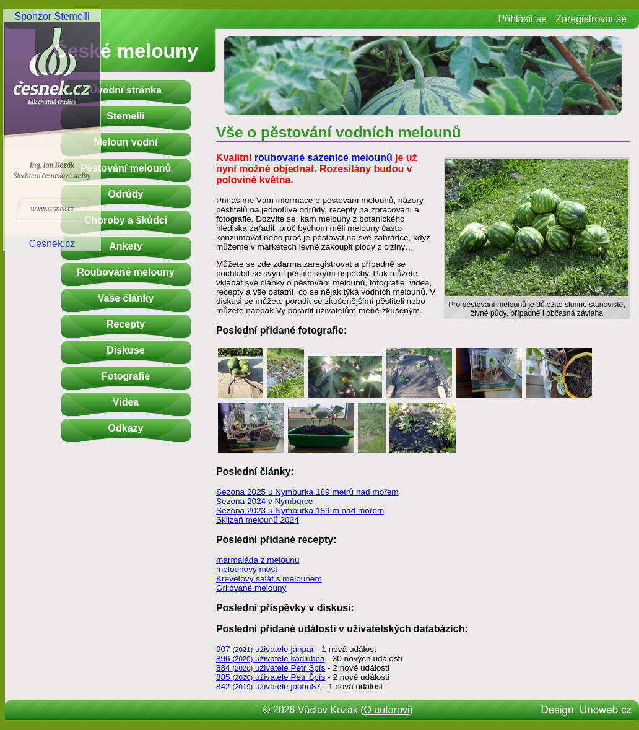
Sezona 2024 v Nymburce (264, 501)
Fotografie (126, 376)
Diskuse (125, 350)
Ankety (125, 246)
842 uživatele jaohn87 (268, 686)
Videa (126, 402)
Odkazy (126, 428)
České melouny (126, 51)
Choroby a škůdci (125, 220)
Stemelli (125, 116)
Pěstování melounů (126, 168)
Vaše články (126, 298)
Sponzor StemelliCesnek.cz (52, 130)
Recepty (125, 324)
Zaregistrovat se (591, 19)
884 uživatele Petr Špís (270, 667)
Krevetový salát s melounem (269, 578)
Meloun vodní (125, 142)
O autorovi (387, 710)
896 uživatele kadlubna (270, 658)
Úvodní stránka (126, 90)
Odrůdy (126, 194)
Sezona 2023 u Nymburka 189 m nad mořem (300, 510)
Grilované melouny (251, 588)
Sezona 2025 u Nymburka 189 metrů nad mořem (307, 492)
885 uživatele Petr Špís (270, 677)
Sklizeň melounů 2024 (257, 519)
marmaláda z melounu (258, 560)
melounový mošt (246, 569)
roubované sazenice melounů (323, 157)
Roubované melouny (125, 272)
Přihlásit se (522, 19)
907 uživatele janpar (265, 649)
